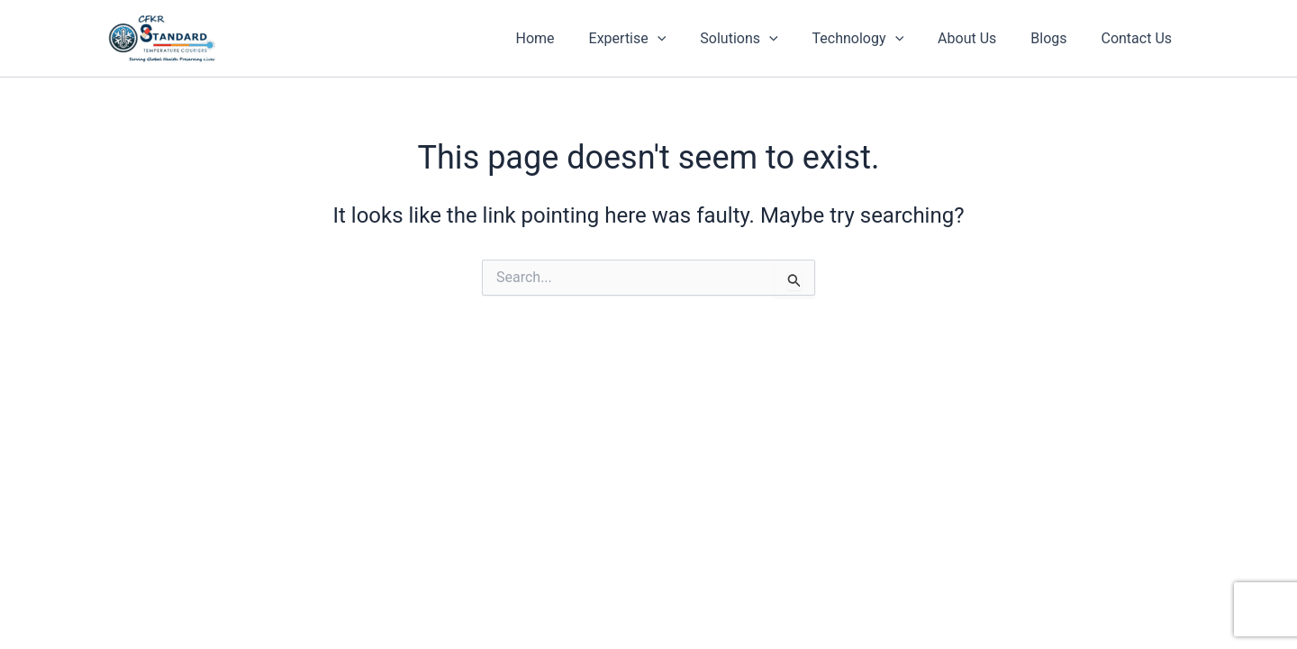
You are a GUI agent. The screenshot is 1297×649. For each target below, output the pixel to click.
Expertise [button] (656, 39)
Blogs (1057, 38)
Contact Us (1139, 38)
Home (569, 38)
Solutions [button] (763, 39)
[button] (687, 39)
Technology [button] (876, 39)
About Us (980, 38)
